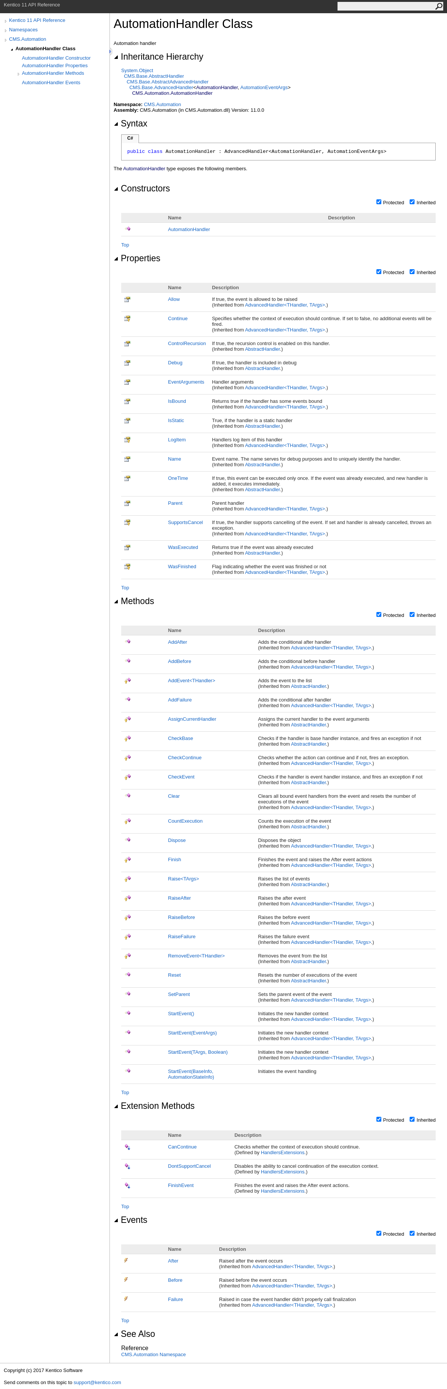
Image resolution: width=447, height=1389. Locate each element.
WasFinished (182, 566)
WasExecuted (183, 547)
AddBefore (179, 661)
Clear (174, 796)
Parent (175, 503)
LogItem (177, 439)
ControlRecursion (187, 343)
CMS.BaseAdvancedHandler (161, 87)
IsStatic (176, 420)
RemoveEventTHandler (196, 956)
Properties (137, 258)
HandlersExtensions (283, 1152)
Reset (174, 975)
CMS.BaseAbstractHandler (154, 76)
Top (125, 245)
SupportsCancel (185, 522)
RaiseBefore (181, 917)
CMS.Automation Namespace (153, 1354)
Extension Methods (154, 1106)
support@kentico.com (97, 1382)
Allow (174, 299)
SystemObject (137, 70)
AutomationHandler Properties (55, 65)
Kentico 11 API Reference (37, 20)
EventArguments (186, 382)
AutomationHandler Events (51, 82)
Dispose (177, 840)
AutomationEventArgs (264, 87)
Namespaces (23, 29)
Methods (134, 601)
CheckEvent (181, 777)
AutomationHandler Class (45, 48)
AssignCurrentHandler (192, 719)
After (173, 1261)
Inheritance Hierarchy (158, 57)
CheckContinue (185, 757)
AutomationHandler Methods (53, 73)
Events (130, 1220)
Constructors (142, 188)
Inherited (426, 202)
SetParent (179, 994)
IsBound (177, 401)
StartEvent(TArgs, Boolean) (198, 1052)
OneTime (178, 478)
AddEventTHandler (191, 680)
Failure (175, 1299)
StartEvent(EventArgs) (192, 1033)
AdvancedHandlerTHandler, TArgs (285, 305)
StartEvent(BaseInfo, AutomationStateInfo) (191, 1074)
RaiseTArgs (183, 879)
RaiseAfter (179, 898)
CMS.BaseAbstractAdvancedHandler (167, 82)
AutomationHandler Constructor (56, 58)
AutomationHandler (189, 229)
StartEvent (181, 1013)
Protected (393, 202)
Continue (178, 318)
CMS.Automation (27, 39)
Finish (174, 859)
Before (175, 1280)
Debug (175, 362)
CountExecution (185, 821)
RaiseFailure (182, 936)
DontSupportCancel (189, 1166)
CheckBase (180, 738)
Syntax (130, 123)
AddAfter (177, 642)
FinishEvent (181, 1185)
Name (174, 459)
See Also (134, 1334)
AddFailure (180, 700)
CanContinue (182, 1147)
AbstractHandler (262, 349)
